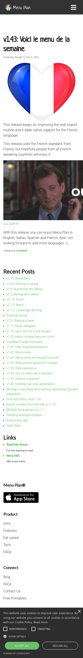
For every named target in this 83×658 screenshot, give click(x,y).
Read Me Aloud (16, 315)
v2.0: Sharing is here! (20, 320)
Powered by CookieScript (16, 653)
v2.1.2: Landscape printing (24, 310)
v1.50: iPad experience (21, 368)
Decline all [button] (60, 645)
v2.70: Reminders (18, 278)
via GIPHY (11, 224)
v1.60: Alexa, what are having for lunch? (33, 357)
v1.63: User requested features (27, 347)
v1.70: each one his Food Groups (28, 331)
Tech (7, 545)
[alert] (41, 633)
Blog (6, 577)
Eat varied (11, 538)
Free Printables (15, 598)
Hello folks (13, 425)
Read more (41, 622)
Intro (6, 523)
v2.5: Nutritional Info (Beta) (24, 289)
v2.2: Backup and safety (22, 294)
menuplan (21, 250)
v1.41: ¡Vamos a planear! (22, 378)
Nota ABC (13, 455)
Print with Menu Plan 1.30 (23, 399)
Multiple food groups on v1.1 (25, 409)
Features (10, 531)
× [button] (79, 611)
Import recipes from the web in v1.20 (31, 404)
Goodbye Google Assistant (24, 342)
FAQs (7, 552)
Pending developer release (24, 415)
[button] (41, 636)
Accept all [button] (22, 645)
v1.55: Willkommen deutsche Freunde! (32, 363)
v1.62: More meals (18, 352)
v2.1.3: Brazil (14, 305)
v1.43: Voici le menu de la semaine (29, 373)
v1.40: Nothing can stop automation (30, 384)
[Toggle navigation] (74, 7)
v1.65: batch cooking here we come (30, 336)
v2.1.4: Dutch (15, 299)
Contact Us (12, 591)
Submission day (17, 420)
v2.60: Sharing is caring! (22, 284)
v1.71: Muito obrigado (21, 326)
